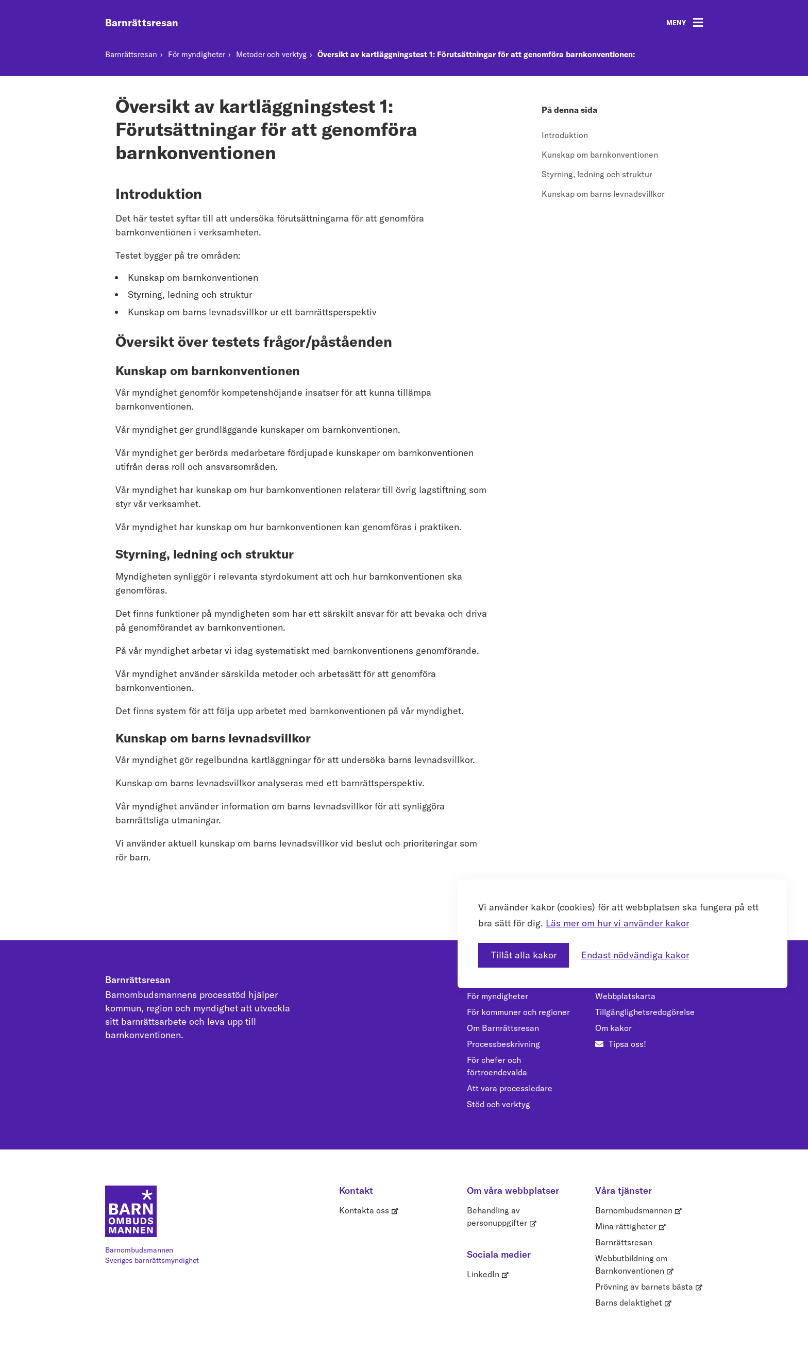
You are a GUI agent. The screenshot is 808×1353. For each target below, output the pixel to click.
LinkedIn (483, 1274)
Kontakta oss (364, 1210)
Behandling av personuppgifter (497, 1216)
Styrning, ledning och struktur (597, 174)
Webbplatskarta (625, 996)
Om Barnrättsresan (503, 1028)
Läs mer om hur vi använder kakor (617, 912)
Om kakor (613, 1028)
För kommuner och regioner (518, 1012)
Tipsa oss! (627, 1044)
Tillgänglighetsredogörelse (645, 1012)
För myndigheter (196, 54)
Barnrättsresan (141, 22)
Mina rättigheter (625, 1226)
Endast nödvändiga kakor (635, 945)
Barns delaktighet (628, 1302)
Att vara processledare (509, 1088)
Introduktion (565, 135)
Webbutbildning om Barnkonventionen (631, 1264)
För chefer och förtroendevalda (497, 1066)
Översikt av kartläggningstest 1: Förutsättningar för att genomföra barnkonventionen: (476, 54)
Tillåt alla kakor (524, 945)
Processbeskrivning (503, 1044)
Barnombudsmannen (633, 1210)
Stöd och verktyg (498, 1104)
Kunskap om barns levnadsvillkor (603, 194)
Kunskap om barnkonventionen (600, 154)
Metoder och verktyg (271, 54)
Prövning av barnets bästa (644, 1286)
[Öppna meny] (684, 22)
